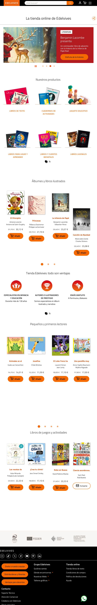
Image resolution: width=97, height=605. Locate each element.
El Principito (15, 218)
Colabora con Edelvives (11, 600)
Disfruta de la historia (74, 57)
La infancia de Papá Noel (60, 219)
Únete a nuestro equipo (15, 566)
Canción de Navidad (81, 234)
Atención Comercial (9, 596)
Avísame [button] (83, 485)
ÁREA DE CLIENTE (79, 2)
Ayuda (69, 580)
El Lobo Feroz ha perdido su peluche (60, 362)
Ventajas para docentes (15, 582)
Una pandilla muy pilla (81, 362)
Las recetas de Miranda (15, 470)
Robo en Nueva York (60, 471)
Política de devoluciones (76, 576)
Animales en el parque (15, 362)
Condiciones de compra (75, 572)
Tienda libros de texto (75, 568)
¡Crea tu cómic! (36, 469)
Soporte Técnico (8, 592)
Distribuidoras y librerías (14, 574)
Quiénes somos (40, 568)
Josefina (36, 361)
